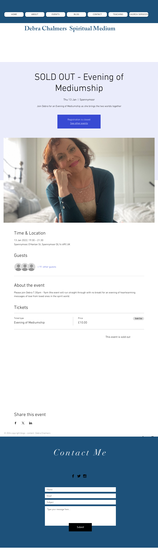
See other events (79, 123)
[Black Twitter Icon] (79, 476)
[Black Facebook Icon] (73, 476)
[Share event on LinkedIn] (30, 423)
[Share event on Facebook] (15, 423)
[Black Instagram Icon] (85, 476)
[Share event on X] (23, 423)
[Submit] (80, 527)
